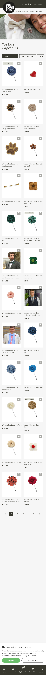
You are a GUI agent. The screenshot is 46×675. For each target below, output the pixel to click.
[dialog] (23, 655)
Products (25, 11)
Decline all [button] (33, 660)
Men (31, 11)
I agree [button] (11, 660)
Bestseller (27, 56)
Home (18, 11)
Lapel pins (38, 11)
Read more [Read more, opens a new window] (32, 656)
